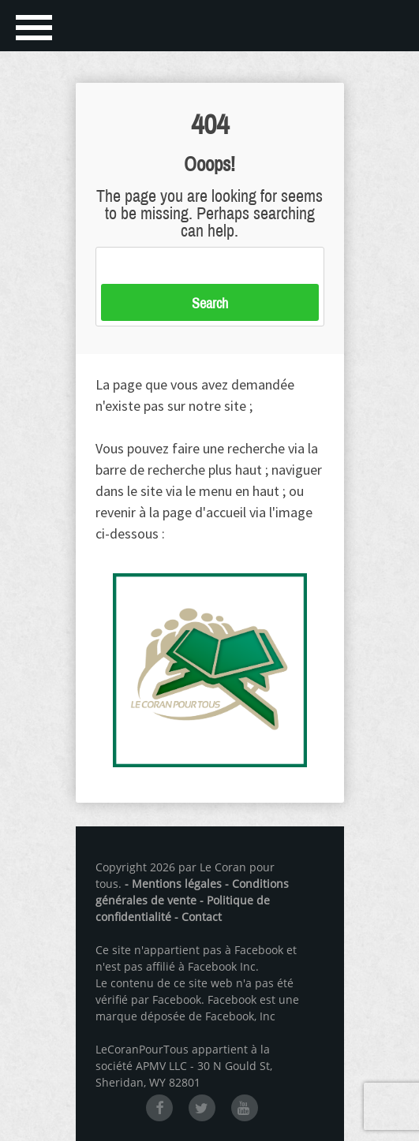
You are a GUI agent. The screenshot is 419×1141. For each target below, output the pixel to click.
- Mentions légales (173, 883)
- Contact (198, 916)
